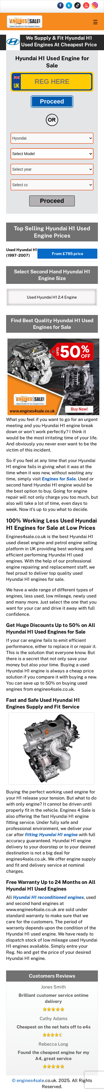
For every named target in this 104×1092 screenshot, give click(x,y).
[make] (52, 138)
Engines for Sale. (59, 478)
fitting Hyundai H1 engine (51, 834)
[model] (52, 153)
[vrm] (52, 81)
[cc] (52, 184)
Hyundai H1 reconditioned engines (48, 897)
